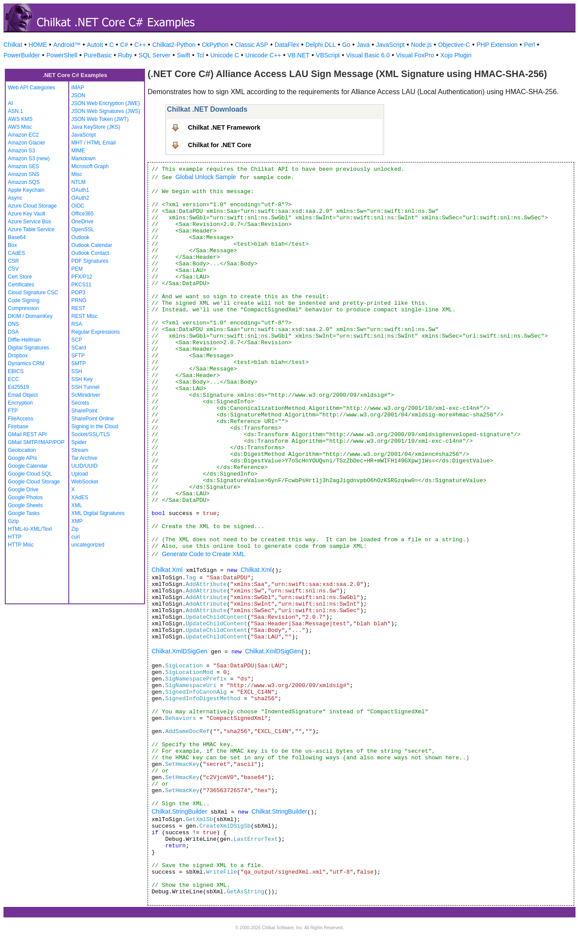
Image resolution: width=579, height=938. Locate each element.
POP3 (78, 292)
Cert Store (20, 277)
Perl (529, 44)
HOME (37, 44)
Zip (75, 529)
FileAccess (20, 419)
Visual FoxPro (415, 55)
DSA (13, 332)
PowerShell (62, 55)
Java (363, 44)
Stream (79, 450)
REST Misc (84, 316)
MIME (78, 151)
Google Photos (25, 497)
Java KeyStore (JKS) (95, 127)
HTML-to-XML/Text (30, 529)
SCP (76, 340)
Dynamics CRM (26, 363)
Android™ (67, 44)
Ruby (125, 55)
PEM (77, 269)
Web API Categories (31, 88)
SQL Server (155, 55)
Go (346, 44)
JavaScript (390, 44)
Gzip (13, 521)
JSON (78, 95)
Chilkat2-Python (174, 44)
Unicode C (224, 55)
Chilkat (13, 44)
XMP (77, 521)
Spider (79, 442)
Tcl (200, 55)
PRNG (79, 300)
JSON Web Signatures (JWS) (105, 111)
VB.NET (298, 55)
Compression (23, 308)
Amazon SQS (24, 182)
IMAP (77, 88)
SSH (76, 371)
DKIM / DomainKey (30, 316)
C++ (140, 44)
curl (75, 537)
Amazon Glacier (26, 143)
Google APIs (22, 458)
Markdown (83, 158)
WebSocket (84, 482)
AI (10, 103)
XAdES (79, 497)
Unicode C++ (263, 55)
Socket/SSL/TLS (90, 434)
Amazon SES (23, 166)
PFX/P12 (81, 277)
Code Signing (23, 300)
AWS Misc (20, 127)
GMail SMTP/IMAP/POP (36, 442)
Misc (76, 174)
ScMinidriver (85, 395)
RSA (76, 324)
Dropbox (18, 356)
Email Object (23, 395)
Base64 (17, 237)
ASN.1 (15, 111)
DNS (13, 324)
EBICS (16, 371)
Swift (183, 55)
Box (12, 245)
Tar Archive (84, 458)
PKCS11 (81, 285)
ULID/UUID (84, 466)
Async (15, 198)
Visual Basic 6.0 (367, 55)
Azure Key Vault (26, 214)
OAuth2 (80, 198)
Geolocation (22, 450)
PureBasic (98, 55)
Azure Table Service (31, 229)
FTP (13, 411)
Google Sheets (25, 505)
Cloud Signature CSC (33, 292)
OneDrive (82, 222)
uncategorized (87, 545)
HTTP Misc (21, 545)
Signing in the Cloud (94, 426)
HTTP (14, 537)
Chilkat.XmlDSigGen (180, 651)
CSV (13, 269)
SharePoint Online (92, 419)
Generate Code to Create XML (203, 553)
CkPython (215, 44)
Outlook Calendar (91, 245)
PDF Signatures (90, 261)
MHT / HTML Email (93, 143)
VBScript (327, 55)
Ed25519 (18, 387)
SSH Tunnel (85, 387)
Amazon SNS (23, 174)
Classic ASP (251, 44)
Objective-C (454, 44)
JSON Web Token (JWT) (100, 119)
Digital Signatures (28, 348)
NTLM (78, 182)
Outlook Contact (90, 253)
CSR (13, 261)
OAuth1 (80, 190)
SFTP (78, 356)
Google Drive (23, 490)
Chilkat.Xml (167, 569)
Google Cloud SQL (30, 474)
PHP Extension (497, 44)
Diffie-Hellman (24, 340)
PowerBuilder (22, 55)
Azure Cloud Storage (32, 206)
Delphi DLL (320, 44)
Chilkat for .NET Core (219, 144)
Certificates (21, 285)
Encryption (20, 403)
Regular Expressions (95, 332)
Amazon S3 (21, 151)
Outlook (80, 237)
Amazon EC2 (23, 135)
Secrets (80, 403)
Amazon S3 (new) (28, 158)
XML (76, 505)
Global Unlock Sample (206, 176)
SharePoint (84, 411)
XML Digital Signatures (98, 513)
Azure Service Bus (29, 222)
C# (124, 44)
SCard (78, 348)
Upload (79, 474)
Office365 (82, 214)
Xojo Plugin (456, 55)
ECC (13, 379)
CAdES (16, 253)
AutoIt (95, 44)
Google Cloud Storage (34, 482)
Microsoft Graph (90, 166)
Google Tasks (24, 513)
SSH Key (82, 379)
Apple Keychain (26, 190)
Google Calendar (28, 466)
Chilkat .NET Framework (224, 127)
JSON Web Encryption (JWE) (105, 103)
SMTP (78, 363)
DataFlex (287, 44)
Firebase (18, 426)
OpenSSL (82, 229)
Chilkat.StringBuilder (179, 811)
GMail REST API (27, 434)
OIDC (78, 206)
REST (78, 308)
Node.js (421, 44)
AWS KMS (20, 119)
